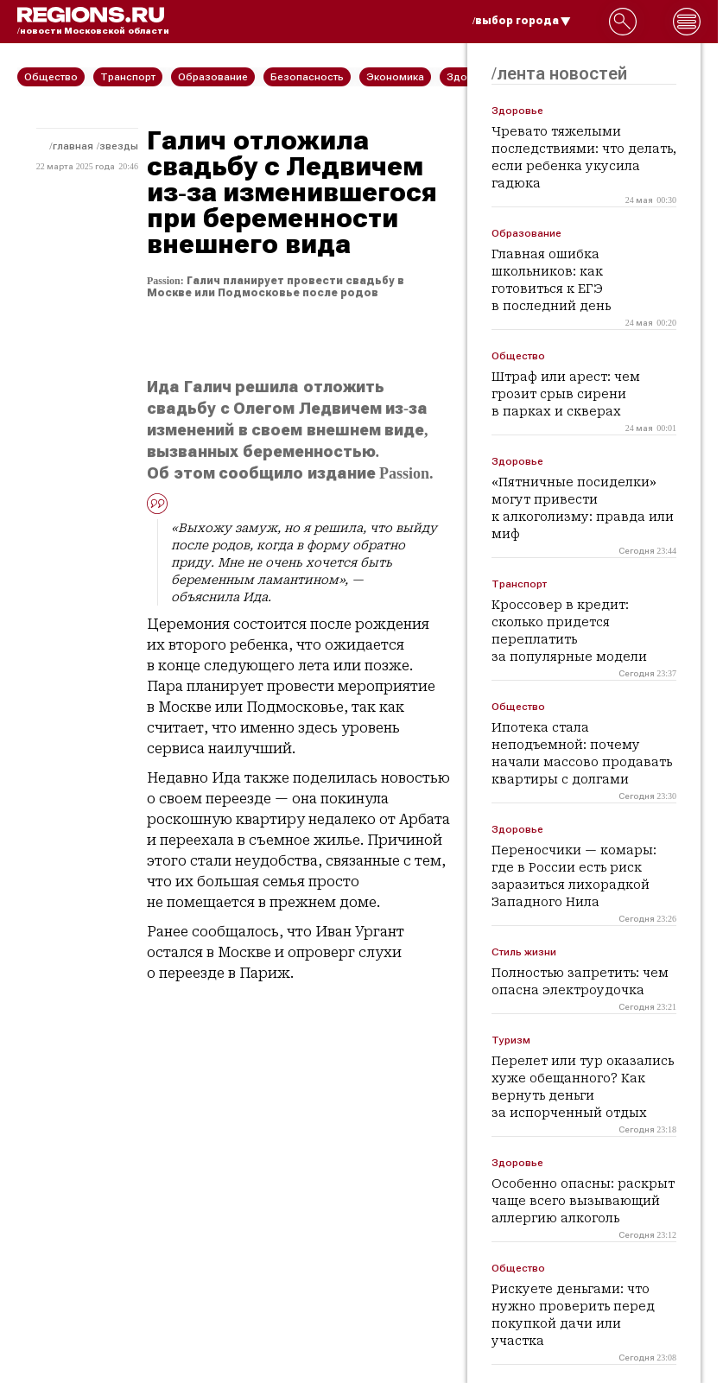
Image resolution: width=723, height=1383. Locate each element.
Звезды (118, 146)
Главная (73, 146)
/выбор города (521, 21)
